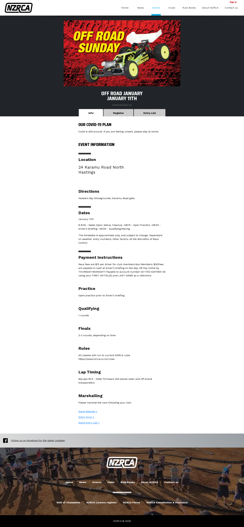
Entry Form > (86, 417)
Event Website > (87, 411)
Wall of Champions (68, 502)
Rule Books (189, 7)
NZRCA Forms (131, 502)
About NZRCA (210, 7)
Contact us (231, 7)
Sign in (233, 2)
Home (125, 7)
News (140, 7)
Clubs (171, 7)
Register (118, 113)
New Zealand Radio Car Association (122, 462)
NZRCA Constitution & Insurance (167, 502)
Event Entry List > (89, 422)
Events (156, 7)
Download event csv (122, 105)
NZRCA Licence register (101, 502)
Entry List (149, 113)
